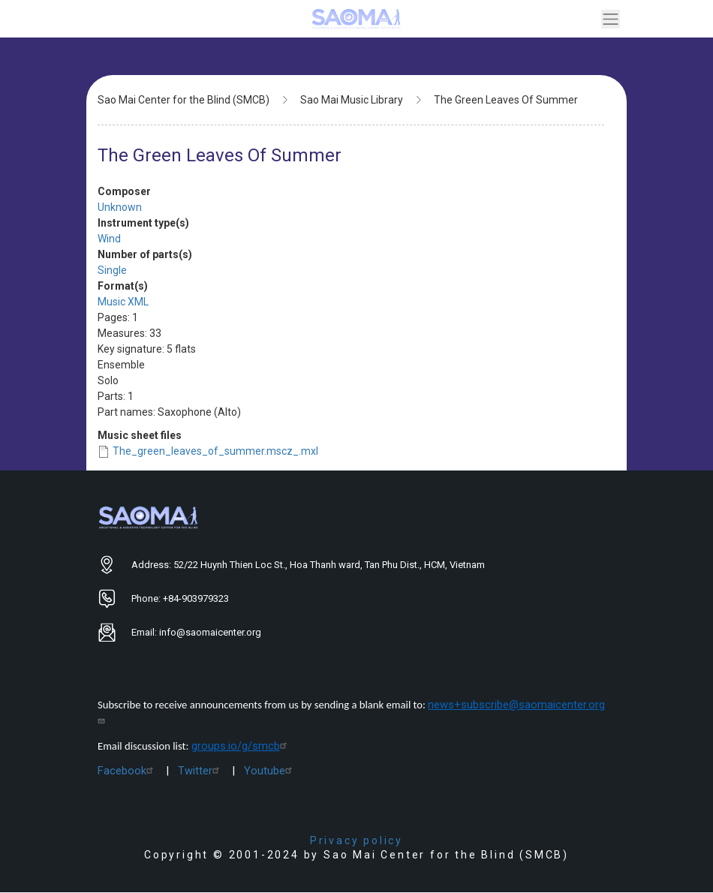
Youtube (270, 770)
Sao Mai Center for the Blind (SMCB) (183, 100)
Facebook (127, 770)
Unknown (120, 207)
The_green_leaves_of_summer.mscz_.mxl (215, 451)
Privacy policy (356, 840)
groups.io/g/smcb (240, 746)
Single (112, 270)
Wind (109, 239)
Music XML (123, 302)
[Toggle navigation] (610, 19)
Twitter (200, 770)
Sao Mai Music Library (351, 100)
